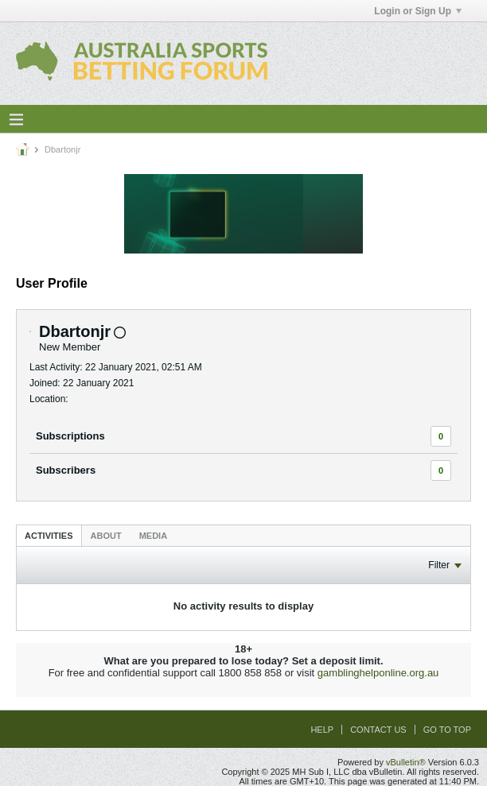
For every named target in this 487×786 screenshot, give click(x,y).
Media (153, 535)
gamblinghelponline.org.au (378, 673)
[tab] (49, 535)
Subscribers (65, 470)
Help (321, 729)
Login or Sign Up (418, 11)
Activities (49, 535)
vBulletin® (406, 762)
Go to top (447, 729)
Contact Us (378, 729)
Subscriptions (70, 436)
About (106, 535)
